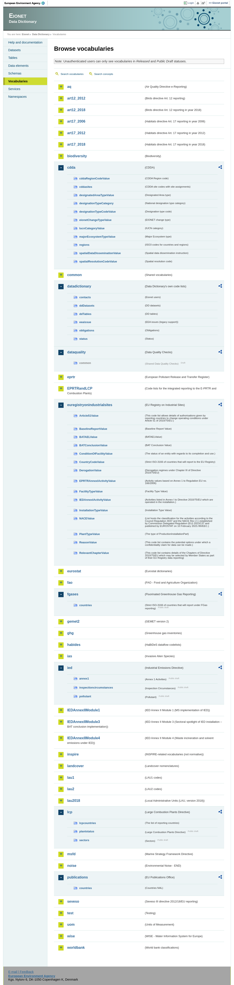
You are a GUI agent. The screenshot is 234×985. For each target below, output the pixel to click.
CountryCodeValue (91, 462)
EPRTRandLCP (79, 388)
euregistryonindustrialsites (89, 405)
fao (69, 582)
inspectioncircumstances (96, 687)
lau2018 (73, 800)
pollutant (85, 696)
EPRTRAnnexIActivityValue (97, 481)
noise (71, 866)
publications (77, 877)
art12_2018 (76, 110)
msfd (71, 854)
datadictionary (79, 286)
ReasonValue (88, 542)
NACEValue (87, 518)
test (70, 913)
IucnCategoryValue (91, 228)
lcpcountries (87, 823)
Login (191, 3)
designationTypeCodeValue (97, 211)
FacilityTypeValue (90, 491)
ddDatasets (86, 305)
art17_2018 (76, 144)
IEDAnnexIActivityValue (95, 499)
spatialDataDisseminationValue (100, 253)
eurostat (74, 571)
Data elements (18, 65)
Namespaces (17, 96)
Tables (12, 58)
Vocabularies (18, 81)
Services (14, 89)
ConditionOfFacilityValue (95, 453)
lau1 (70, 777)
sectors (84, 840)
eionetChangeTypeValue (95, 220)
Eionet (25, 34)
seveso (73, 901)
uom (71, 924)
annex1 (84, 678)
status (83, 338)
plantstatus (86, 831)
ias (69, 656)
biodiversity (77, 156)
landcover (75, 766)
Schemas (14, 73)
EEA (26, 3)
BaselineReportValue (93, 428)
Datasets (14, 50)
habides (73, 645)
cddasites (85, 186)
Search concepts (103, 74)
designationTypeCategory (96, 203)
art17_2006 (76, 121)
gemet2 (73, 621)
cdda (71, 167)
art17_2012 (76, 133)
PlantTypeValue (89, 534)
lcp (69, 812)
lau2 (70, 789)
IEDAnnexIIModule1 (83, 710)
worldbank (76, 947)
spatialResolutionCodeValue (98, 261)
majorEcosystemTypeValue (97, 236)
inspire (73, 754)
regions (84, 244)
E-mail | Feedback (21, 972)
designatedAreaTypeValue (96, 195)
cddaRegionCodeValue (94, 178)
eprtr (71, 377)
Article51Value (88, 415)
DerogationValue (90, 470)
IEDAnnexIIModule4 (83, 738)
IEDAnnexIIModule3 (83, 722)
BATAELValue (88, 437)
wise (71, 936)
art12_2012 (76, 98)
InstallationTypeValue (93, 510)
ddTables (85, 314)
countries (85, 605)
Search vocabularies (72, 74)
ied (69, 668)
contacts (85, 297)
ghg (70, 633)
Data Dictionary (41, 34)
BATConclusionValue (93, 445)
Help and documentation (25, 42)
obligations (86, 330)
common (74, 275)
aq (69, 87)
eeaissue (85, 322)
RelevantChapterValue (94, 553)
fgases (72, 594)
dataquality (76, 352)
